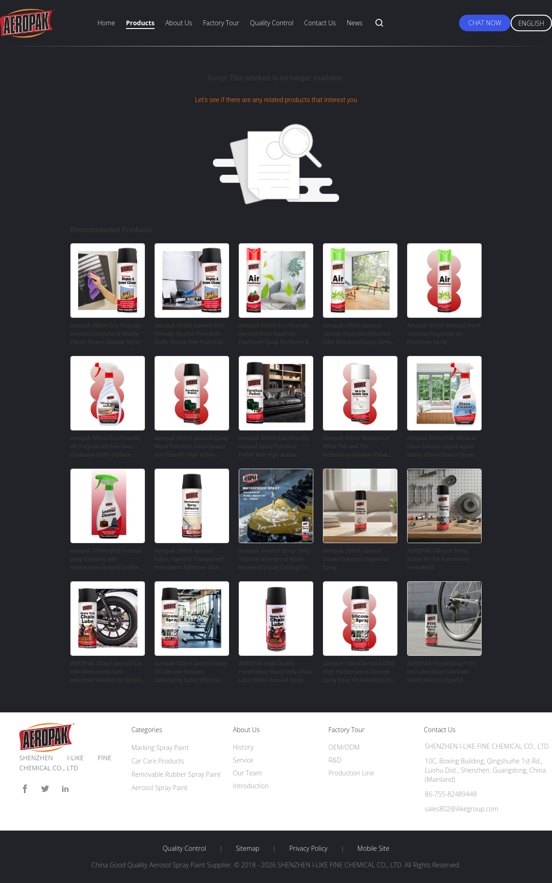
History (243, 747)
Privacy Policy (308, 848)
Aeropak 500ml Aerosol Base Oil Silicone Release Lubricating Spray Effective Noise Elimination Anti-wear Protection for (191, 672)
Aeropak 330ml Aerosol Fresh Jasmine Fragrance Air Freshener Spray (444, 333)
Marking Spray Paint (160, 747)
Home (106, 22)
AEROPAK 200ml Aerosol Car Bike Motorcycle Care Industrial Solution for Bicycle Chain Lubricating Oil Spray (107, 672)
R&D (334, 760)
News (354, 22)
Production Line (351, 772)
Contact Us (320, 22)
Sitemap (247, 848)
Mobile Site (373, 848)
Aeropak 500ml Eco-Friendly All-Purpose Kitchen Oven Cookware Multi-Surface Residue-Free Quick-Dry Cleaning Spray (105, 447)
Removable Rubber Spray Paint (176, 774)
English (531, 23)
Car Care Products (158, 761)
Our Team (247, 772)
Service (243, 760)
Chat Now (484, 22)
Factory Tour (221, 22)
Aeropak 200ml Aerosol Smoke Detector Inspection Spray (356, 559)
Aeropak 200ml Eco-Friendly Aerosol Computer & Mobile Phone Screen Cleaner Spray (105, 333)
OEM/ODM (344, 747)
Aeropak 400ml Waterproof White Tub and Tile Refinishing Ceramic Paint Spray (356, 447)
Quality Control (271, 22)
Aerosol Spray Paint (160, 787)
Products (140, 22)
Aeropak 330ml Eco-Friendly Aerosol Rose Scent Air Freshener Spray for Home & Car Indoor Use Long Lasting (274, 334)
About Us (178, 22)
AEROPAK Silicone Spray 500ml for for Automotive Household (438, 559)
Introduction (251, 785)
